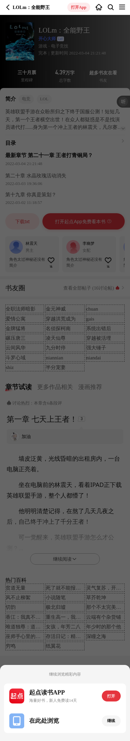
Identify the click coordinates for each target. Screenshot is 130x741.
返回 (8, 7)
